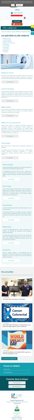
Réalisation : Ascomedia (17, 419)
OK (12, 5)
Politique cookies (17, 416)
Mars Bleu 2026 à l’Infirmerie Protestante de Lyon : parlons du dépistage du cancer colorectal (17, 325)
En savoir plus (10, 82)
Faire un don (18, 24)
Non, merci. (19, 5)
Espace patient (17, 21)
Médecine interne (7, 38)
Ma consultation (17, 382)
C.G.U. (17, 414)
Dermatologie (6, 48)
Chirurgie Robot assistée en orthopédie (14, 299)
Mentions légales (17, 413)
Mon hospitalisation (17, 386)
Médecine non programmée (9, 43)
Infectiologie (5, 47)
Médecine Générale (7, 41)
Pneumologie (6, 44)
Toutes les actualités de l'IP (9, 358)
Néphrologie (5, 50)
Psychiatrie (5, 51)
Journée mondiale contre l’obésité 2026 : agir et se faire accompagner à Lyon (17, 352)
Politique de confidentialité (17, 417)
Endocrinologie (6, 45)
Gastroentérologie (7, 40)
